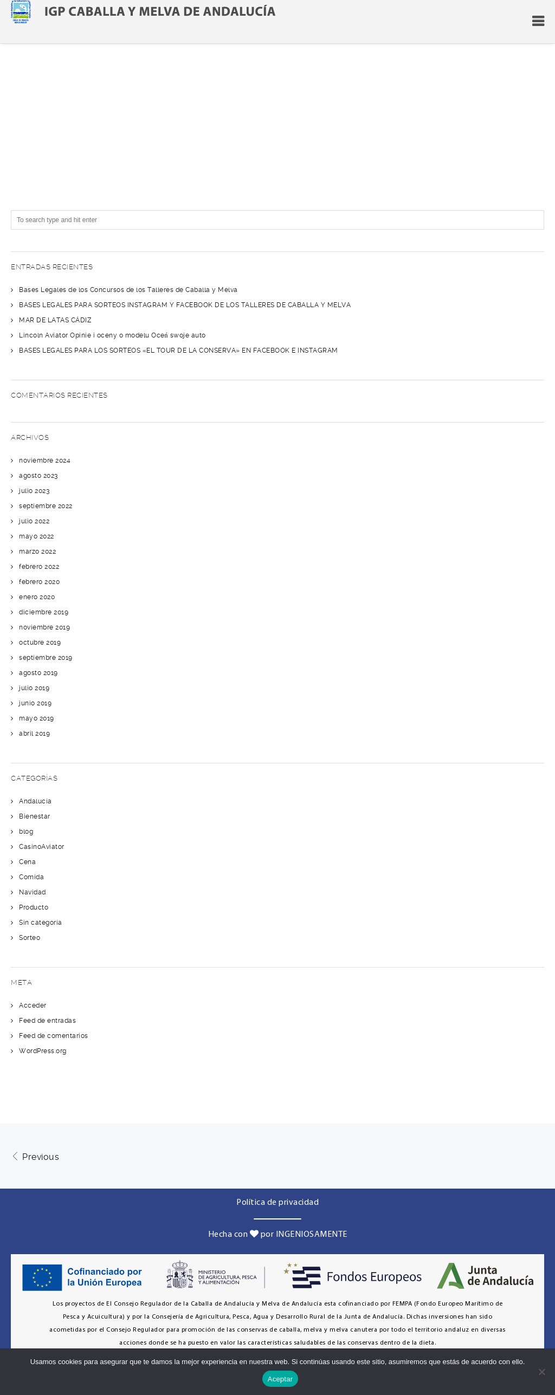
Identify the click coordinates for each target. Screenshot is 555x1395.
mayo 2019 (36, 718)
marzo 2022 (37, 551)
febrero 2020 (39, 582)
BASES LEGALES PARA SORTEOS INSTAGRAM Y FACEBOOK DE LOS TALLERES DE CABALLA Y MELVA (185, 305)
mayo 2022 (36, 536)
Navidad (32, 892)
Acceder (33, 1005)
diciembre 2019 (43, 612)
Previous (35, 1157)
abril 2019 (34, 733)
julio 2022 (34, 521)
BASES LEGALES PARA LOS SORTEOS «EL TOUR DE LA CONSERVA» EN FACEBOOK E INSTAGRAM (178, 350)
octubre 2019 (40, 642)
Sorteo (29, 938)
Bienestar (34, 816)
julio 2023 (34, 491)
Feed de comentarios (53, 1036)
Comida (31, 877)
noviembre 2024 (44, 460)
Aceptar (280, 1379)
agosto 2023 (38, 475)
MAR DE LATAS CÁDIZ (55, 320)
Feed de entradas (47, 1020)
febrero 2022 (39, 566)
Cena (27, 862)
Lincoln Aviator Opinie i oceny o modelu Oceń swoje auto (112, 335)
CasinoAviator (41, 847)
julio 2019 (34, 688)
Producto (33, 907)
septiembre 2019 (46, 657)
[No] (541, 1371)
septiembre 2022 (46, 506)
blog (26, 831)
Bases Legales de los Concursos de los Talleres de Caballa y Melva (128, 290)
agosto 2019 (38, 673)
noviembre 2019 (44, 627)
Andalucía (35, 801)
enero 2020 (37, 597)
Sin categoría (40, 922)
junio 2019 (35, 703)
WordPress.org (43, 1051)
